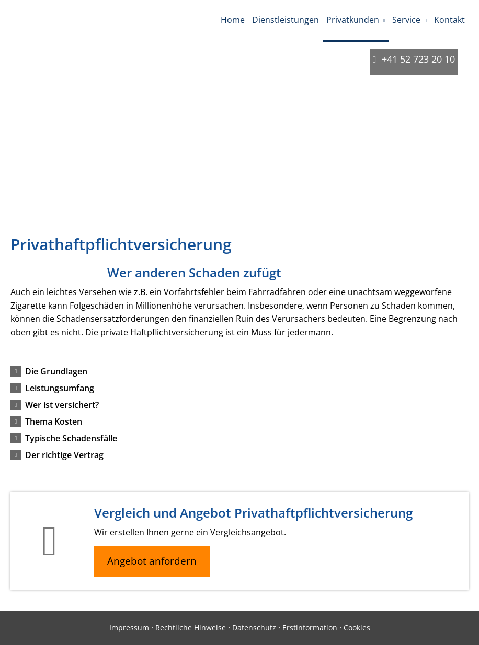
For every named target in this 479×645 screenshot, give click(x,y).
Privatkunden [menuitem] (352, 20)
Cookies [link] (357, 627)
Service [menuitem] (406, 20)
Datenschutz (254, 627)
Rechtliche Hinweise (190, 627)
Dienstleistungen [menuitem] (285, 20)
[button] (56, 371)
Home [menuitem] (233, 20)
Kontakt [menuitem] (449, 20)
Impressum (129, 627)
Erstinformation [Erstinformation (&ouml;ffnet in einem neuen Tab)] (309, 627)
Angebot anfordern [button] (152, 561)
